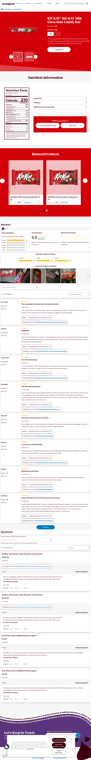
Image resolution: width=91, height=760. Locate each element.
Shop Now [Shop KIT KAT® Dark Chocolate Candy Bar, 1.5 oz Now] (64, 202)
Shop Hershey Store (38, 758)
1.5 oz (50, 34)
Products (49, 3)
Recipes (20, 3)
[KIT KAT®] (18, 9)
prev (11, 57)
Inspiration (29, 3)
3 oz (57, 34)
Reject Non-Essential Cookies (59, 745)
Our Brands (39, 3)
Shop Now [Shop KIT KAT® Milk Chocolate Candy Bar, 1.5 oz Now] (27, 202)
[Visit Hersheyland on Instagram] (6, 755)
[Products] (9, 9)
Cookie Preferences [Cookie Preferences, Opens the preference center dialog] (59, 752)
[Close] (71, 739)
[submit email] (78, 735)
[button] (2, 181)
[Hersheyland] (2, 9)
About (58, 3)
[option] (23, 31)
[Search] (87, 3)
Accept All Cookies (59, 740)
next (35, 57)
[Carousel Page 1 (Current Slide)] (44, 210)
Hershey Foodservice (60, 758)
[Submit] (87, 3)
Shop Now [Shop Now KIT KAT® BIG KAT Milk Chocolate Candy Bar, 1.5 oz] (59, 50)
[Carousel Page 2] (47, 210)
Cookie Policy (30, 749)
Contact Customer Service (47, 125)
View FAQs (72, 125)
